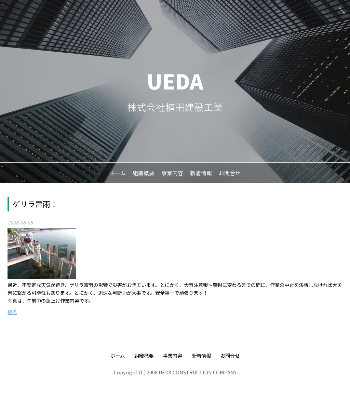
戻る (12, 311)
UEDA (175, 80)
